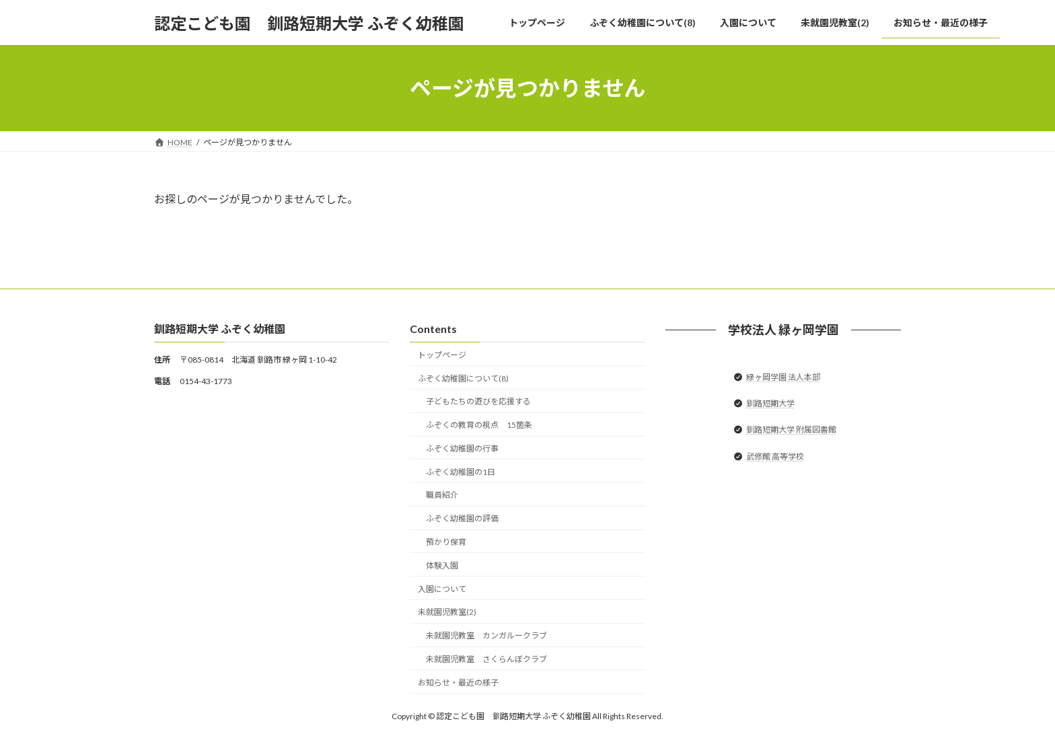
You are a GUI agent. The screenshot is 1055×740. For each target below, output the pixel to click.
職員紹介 (442, 495)
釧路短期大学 (770, 404)
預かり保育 (446, 542)
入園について (442, 589)
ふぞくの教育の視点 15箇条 (479, 425)
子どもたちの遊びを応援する (478, 402)
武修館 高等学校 (775, 456)
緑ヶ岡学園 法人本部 (783, 377)
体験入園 (442, 565)
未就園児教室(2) (447, 612)
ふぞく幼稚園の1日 (460, 472)
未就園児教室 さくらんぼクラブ (486, 659)
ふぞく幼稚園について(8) (463, 378)
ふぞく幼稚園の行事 (462, 448)
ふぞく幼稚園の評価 (462, 519)
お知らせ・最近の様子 (458, 682)
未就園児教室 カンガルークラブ (486, 636)
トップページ (442, 355)
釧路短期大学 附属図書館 (791, 430)
